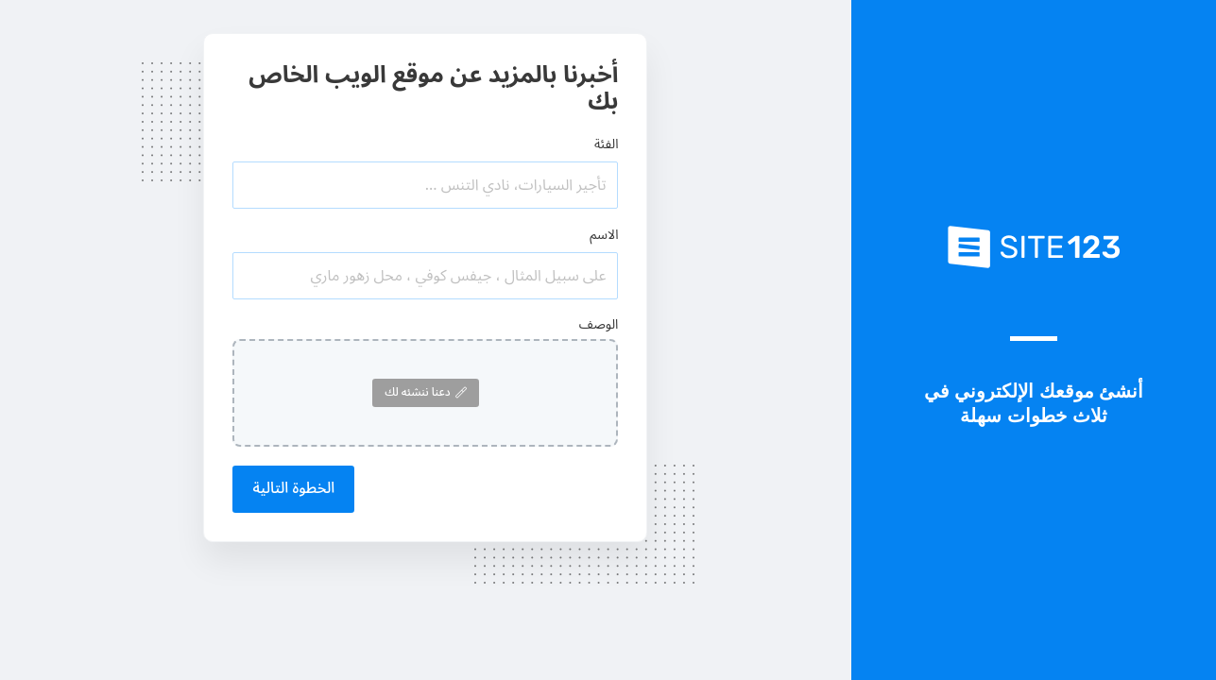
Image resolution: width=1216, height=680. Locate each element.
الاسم (604, 235)
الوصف (599, 324)
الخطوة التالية (293, 488)
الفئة (606, 144)
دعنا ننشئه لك (425, 392)
